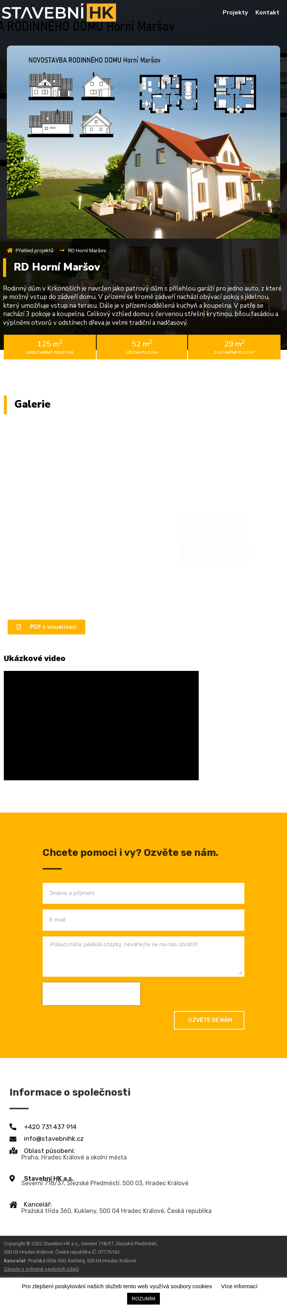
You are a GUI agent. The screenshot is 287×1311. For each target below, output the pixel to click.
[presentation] (91, 993)
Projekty (235, 12)
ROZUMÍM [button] (143, 1299)
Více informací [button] (239, 1286)
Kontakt (267, 12)
